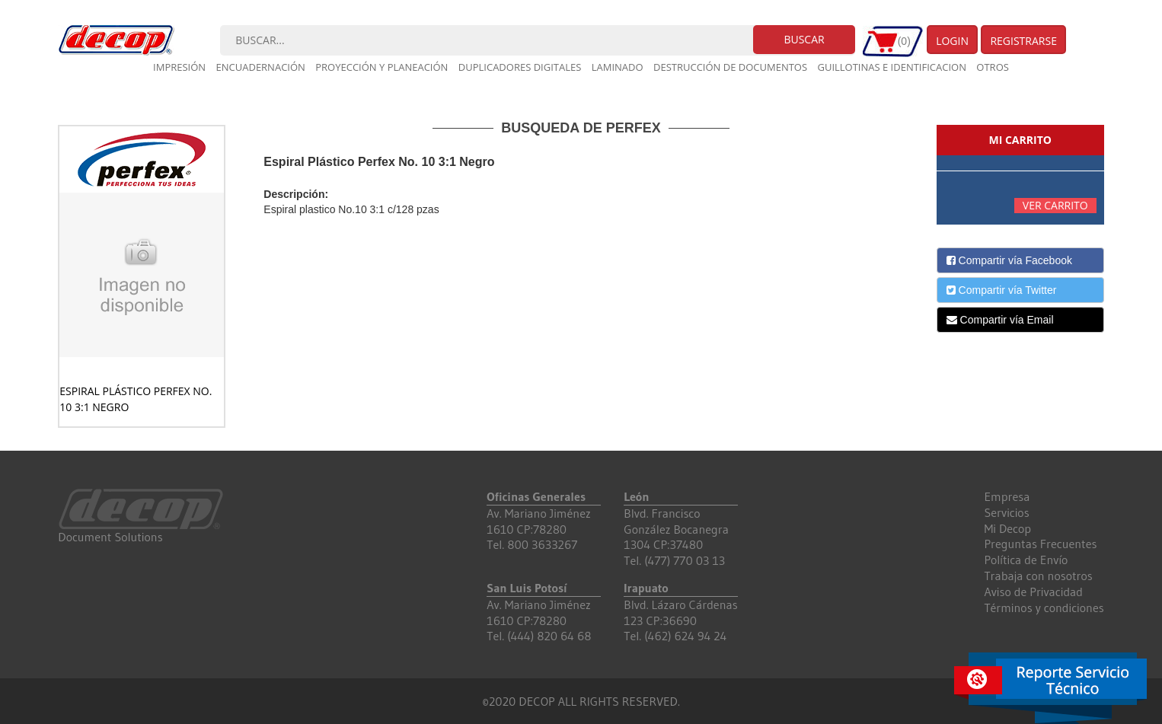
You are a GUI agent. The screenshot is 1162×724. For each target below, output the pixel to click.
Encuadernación (260, 67)
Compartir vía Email (1000, 320)
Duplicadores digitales (520, 67)
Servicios (1006, 512)
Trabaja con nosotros (1038, 575)
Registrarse (1023, 40)
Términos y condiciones (1043, 607)
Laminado (617, 67)
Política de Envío (1026, 559)
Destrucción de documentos (730, 67)
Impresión (179, 67)
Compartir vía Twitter (1002, 290)
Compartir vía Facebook (1009, 260)
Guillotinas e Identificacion (891, 67)
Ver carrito (1055, 205)
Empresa (1007, 496)
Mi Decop (1007, 528)
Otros (992, 67)
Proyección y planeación (381, 67)
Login (952, 40)
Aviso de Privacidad (1033, 591)
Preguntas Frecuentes (1040, 543)
